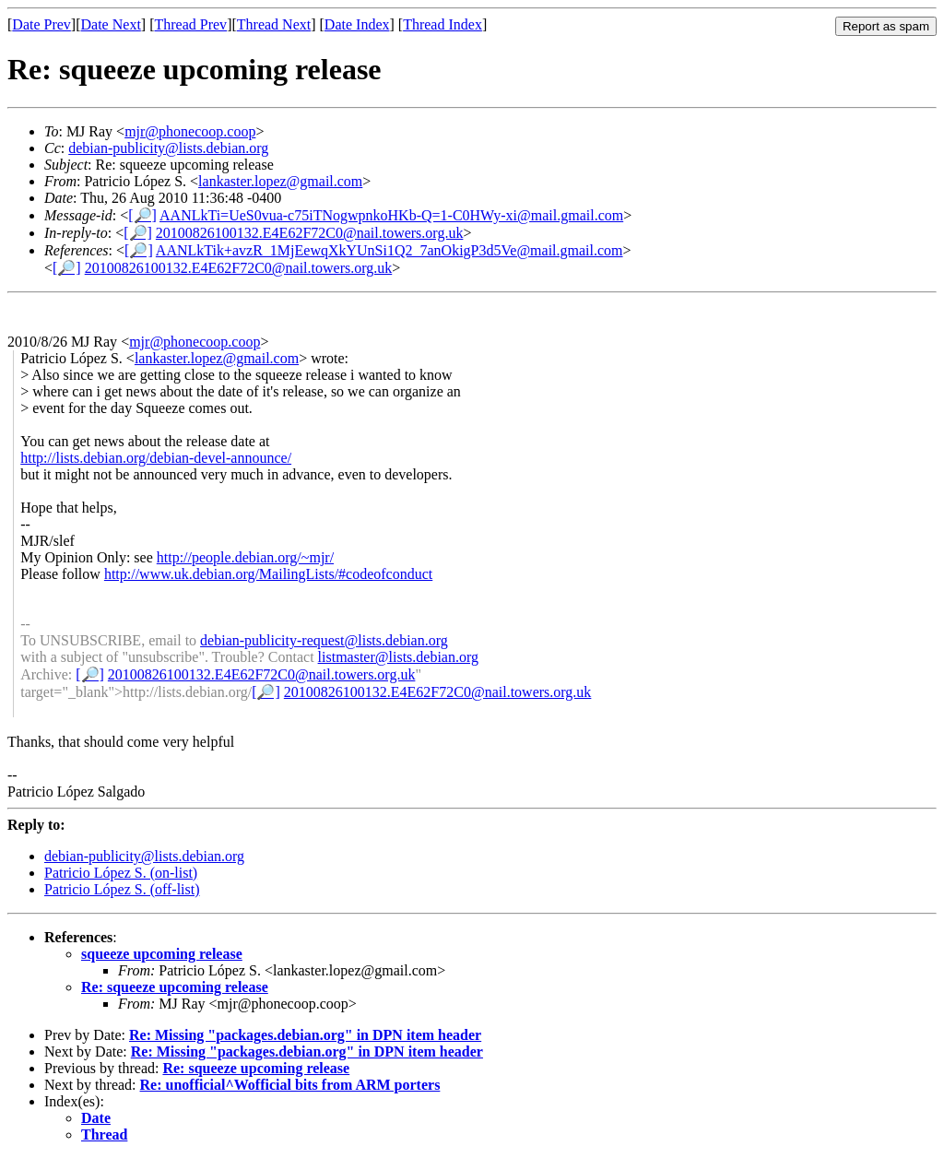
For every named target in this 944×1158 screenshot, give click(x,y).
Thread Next (274, 24)
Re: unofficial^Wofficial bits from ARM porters (290, 1085)
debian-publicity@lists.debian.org (168, 148)
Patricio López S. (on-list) (120, 872)
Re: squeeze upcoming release (174, 987)
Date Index (357, 24)
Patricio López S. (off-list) (122, 889)
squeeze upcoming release (161, 954)
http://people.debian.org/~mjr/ (245, 557)
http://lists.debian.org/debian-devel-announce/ (155, 458)
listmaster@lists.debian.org (398, 657)
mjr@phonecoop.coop (189, 131)
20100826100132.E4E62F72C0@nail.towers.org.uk (310, 233)
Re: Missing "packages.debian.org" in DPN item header (305, 1035)
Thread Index (442, 24)
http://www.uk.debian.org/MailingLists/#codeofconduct (268, 574)
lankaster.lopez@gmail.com (280, 181)
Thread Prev (190, 24)
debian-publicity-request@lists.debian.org (324, 640)
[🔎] (142, 215)
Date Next (111, 24)
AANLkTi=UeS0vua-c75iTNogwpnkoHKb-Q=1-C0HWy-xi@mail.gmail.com (391, 215)
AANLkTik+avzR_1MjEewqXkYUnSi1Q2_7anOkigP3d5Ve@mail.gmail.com (389, 250)
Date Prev (41, 24)
